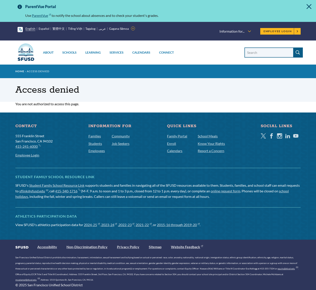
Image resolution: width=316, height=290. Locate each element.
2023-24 (109, 225)
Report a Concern (211, 151)
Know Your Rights (211, 143)
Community (121, 136)
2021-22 (144, 225)
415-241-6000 (28, 146)
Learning (93, 52)
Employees (96, 151)
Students (95, 143)
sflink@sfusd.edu (33, 191)
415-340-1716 (67, 191)
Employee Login (281, 31)
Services (117, 52)
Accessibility (47, 247)
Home (19, 71)
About (48, 52)
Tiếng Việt (75, 28)
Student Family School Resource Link (56, 185)
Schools (69, 52)
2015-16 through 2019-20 (178, 225)
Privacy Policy (128, 247)
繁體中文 (58, 28)
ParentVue (41, 15)
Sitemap (155, 247)
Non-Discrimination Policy (87, 247)
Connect (166, 52)
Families (94, 136)
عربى (102, 28)
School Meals (208, 136)
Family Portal (177, 136)
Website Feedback (187, 247)
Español (44, 28)
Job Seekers (120, 143)
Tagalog (90, 28)
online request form (225, 191)
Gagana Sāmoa (119, 28)
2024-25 (92, 225)
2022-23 (126, 225)
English (30, 28)
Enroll (171, 143)
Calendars (141, 52)
